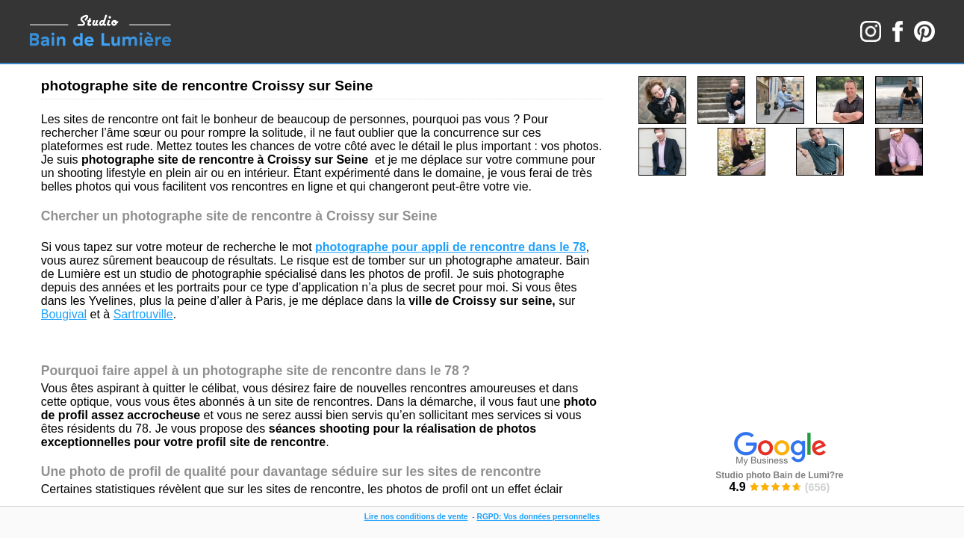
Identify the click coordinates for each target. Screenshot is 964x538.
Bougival (64, 314)
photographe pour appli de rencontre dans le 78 (450, 247)
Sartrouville (143, 314)
